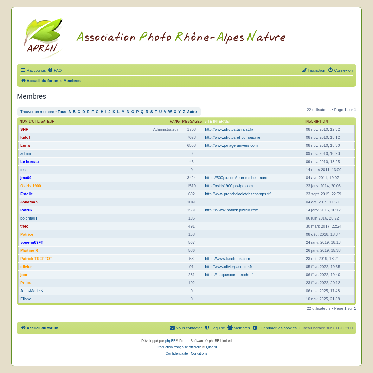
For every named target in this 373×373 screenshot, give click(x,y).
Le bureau (29, 161)
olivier (26, 266)
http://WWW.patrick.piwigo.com (231, 210)
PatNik (26, 210)
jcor (23, 275)
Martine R (29, 250)
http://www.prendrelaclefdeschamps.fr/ (237, 194)
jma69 (25, 178)
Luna (25, 145)
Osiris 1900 (30, 186)
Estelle (26, 194)
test (23, 170)
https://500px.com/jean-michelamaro (236, 178)
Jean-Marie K (31, 291)
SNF (24, 129)
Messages (192, 121)
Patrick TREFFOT (36, 258)
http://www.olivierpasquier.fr (228, 266)
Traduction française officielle (179, 347)
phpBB (170, 341)
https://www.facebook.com (227, 258)
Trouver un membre (37, 112)
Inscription (316, 121)
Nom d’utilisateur (37, 121)
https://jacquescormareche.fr (229, 275)
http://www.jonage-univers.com (231, 145)
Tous (62, 112)
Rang (175, 121)
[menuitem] (54, 70)
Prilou (25, 283)
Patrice (26, 234)
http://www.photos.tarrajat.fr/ (229, 129)
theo (24, 226)
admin (25, 153)
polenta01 (28, 218)
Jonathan (29, 202)
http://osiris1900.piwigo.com (229, 186)
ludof (25, 137)
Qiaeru (211, 347)
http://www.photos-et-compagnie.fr (234, 137)
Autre (192, 112)
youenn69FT (31, 242)
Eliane (25, 299)
